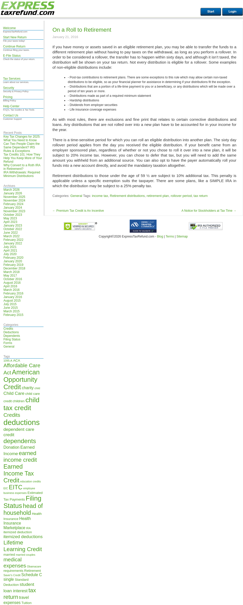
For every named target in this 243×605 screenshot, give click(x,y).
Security (8, 88)
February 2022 (13, 240)
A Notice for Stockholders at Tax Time (208, 210)
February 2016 (13, 293)
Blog (160, 236)
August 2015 (11, 300)
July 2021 (9, 247)
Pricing (8, 97)
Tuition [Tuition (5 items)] (26, 603)
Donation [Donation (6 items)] (11, 447)
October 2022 (12, 229)
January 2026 (12, 193)
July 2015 (9, 304)
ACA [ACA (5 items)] (16, 360)
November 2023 (14, 211)
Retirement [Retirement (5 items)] (32, 571)
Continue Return (14, 46)
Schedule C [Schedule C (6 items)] (31, 575)
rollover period (181, 196)
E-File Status (12, 55)
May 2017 (10, 275)
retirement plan (158, 196)
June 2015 (10, 308)
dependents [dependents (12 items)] (19, 440)
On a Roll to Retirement (81, 30)
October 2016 (12, 279)
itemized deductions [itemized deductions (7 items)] (22, 536)
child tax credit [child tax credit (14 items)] (21, 404)
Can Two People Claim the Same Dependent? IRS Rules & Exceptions (21, 147)
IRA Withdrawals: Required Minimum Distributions (21, 174)
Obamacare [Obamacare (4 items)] (34, 566)
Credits (8, 328)
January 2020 (12, 261)
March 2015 (11, 311)
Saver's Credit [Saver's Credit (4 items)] (11, 575)
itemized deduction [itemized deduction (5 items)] (17, 532)
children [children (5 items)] (19, 401)
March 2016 (11, 290)
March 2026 (11, 190)
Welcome (9, 28)
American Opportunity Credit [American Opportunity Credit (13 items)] (21, 379)
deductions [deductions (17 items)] (21, 422)
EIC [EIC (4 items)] (5, 488)
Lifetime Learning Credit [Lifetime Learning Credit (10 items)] (22, 545)
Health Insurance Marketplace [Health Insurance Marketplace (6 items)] (17, 523)
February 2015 (13, 315)
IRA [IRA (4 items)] (28, 528)
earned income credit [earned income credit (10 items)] (20, 456)
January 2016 (12, 297)
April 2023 (10, 222)
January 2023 (12, 225)
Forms (7, 343)
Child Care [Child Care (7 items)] (13, 393)
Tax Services (11, 78)
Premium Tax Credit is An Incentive (78, 210)
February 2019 (13, 265)
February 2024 (13, 204)
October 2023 (12, 215)
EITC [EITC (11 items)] (16, 487)
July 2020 (9, 254)
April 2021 (10, 250)
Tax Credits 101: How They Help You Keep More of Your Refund (22, 158)
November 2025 (14, 197)
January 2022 (12, 243)
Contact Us (10, 115)
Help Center (11, 106)
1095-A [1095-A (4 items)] (7, 360)
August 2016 (11, 282)
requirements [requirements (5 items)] (13, 571)
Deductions (11, 332)
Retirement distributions (127, 196)
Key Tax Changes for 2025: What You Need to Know (21, 138)
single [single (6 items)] (8, 579)
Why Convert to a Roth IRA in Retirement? (21, 167)
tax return (201, 196)
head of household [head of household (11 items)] (23, 509)
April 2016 (10, 286)
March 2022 (11, 236)
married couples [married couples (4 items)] (25, 554)
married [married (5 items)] (9, 554)
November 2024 (14, 200)
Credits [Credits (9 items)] (11, 415)
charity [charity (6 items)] (28, 388)
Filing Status (11, 339)
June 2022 (10, 232)
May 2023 (10, 218)
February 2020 (13, 257)
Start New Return (15, 37)
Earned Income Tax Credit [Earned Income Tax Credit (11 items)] (18, 473)
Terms (169, 236)
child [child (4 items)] (37, 388)
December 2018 (14, 268)
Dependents (11, 336)
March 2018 (11, 272)
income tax (100, 196)
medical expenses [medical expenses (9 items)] (14, 562)
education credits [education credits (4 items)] (30, 481)
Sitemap (182, 236)
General (8, 346)
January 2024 (12, 207)
